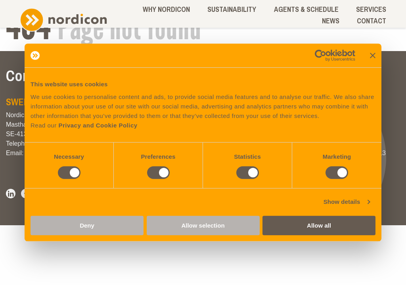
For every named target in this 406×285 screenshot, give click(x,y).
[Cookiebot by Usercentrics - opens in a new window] (320, 55)
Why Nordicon (166, 9)
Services (371, 9)
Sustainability (231, 9)
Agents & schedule (306, 9)
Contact (371, 21)
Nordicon (63, 20)
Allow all (319, 225)
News (330, 21)
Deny (87, 225)
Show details (342, 201)
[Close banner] (372, 55)
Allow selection (202, 225)
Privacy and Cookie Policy (97, 125)
